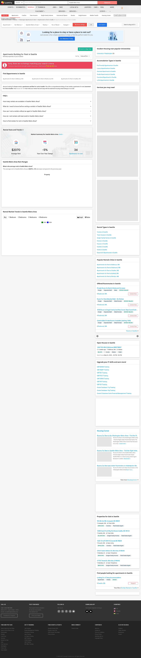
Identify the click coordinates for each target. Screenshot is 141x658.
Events (9, 7)
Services (3, 634)
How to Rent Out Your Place (7, 624)
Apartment (6, 21)
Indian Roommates (6, 15)
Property (120, 624)
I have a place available (127, 11)
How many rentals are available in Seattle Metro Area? (47, 97)
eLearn (120, 630)
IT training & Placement (43, 7)
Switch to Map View (85, 45)
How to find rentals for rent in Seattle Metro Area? (47, 117)
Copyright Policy (99, 634)
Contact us (97, 626)
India (116, 609)
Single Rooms (77, 11)
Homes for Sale (4, 636)
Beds (60, 130)
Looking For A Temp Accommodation (109, 573)
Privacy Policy (98, 630)
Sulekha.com (2, 7)
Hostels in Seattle (102, 242)
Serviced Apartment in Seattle (106, 67)
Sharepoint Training (29, 628)
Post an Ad (50, 62)
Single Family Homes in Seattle (106, 234)
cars (104, 7)
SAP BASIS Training (103, 363)
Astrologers (3, 642)
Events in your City (52, 626)
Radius (45, 21)
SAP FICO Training (102, 371)
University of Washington (105, 49)
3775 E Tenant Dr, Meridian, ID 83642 (108, 556)
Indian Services (122, 626)
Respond (133, 579)
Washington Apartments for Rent (27, 15)
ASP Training (27, 634)
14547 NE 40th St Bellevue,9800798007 (109, 343)
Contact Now (133, 290)
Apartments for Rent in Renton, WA (108, 272)
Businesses (121, 628)
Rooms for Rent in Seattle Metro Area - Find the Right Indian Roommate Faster (117, 447)
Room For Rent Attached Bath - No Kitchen (110, 295)
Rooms (68, 11)
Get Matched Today (66, 35)
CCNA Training (28, 636)
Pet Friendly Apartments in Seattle (107, 61)
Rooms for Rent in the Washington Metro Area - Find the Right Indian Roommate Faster (117, 432)
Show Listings (80, 20)
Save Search (102, 21)
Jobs (57, 7)
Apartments (14, 11)
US (116, 604)
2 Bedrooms (22, 213)
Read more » (122, 439)
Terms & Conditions (99, 628)
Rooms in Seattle (132, 327)
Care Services (67, 7)
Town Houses (31, 11)
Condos (23, 11)
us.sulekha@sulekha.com (11, 608)
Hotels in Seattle (102, 245)
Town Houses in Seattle (104, 231)
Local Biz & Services (82, 7)
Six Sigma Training (28, 632)
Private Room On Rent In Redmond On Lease (111, 284)
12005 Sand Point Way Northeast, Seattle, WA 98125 (113, 527)
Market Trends (88, 11)
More (123, 7)
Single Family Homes (44, 11)
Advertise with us (99, 632)
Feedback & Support (9, 611)
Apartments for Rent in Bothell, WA (108, 269)
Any (5, 213)
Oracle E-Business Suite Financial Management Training (114, 389)
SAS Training (27, 638)
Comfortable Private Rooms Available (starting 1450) (114, 316)
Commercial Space (58, 11)
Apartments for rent (76, 150)
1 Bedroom (12, 213)
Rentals (29, 7)
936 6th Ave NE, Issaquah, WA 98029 (108, 517)
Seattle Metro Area (32, 21)
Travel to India (74, 624)
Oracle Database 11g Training (106, 383)
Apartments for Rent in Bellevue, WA (13, 75)
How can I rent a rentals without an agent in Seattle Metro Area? (47, 107)
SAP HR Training (102, 377)
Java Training (27, 630)
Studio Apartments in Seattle (106, 70)
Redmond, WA (102, 290)
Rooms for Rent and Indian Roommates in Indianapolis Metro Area (117, 462)
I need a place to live (112, 11)
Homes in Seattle (102, 237)
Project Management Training (31, 626)
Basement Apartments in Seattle (107, 248)
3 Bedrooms (32, 213)
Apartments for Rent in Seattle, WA (71, 75)
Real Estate (113, 7)
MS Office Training (28, 640)
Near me (5, 11)
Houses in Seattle (102, 239)
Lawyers (96, 7)
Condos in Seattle (102, 228)
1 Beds (108, 575)
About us (97, 624)
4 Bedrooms (43, 213)
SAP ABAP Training (103, 365)
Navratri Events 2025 (53, 624)
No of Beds (55, 21)
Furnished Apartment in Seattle (106, 73)
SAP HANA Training (103, 374)
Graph (80, 213)
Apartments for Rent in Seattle (46, 15)
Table (87, 213)
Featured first (85, 52)
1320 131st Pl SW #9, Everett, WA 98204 (109, 537)
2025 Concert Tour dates (54, 628)
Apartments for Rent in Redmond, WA (42, 75)
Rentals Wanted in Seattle (130, 584)
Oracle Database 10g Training (106, 386)
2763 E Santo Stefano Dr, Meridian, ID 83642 (111, 547)
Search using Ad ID (130, 20)
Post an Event (51, 630)
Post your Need (36, 611)
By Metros (18, 21)
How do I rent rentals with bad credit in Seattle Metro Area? (47, 112)
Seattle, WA (101, 579)
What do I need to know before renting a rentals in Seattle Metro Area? (47, 102)
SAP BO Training (102, 368)
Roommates (19, 7)
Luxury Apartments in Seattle (106, 64)
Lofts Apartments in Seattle (105, 76)
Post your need (133, 2)
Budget (65, 21)
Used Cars (3, 632)
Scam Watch (4, 646)
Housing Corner (98, 11)
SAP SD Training (102, 380)
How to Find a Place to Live (7, 626)
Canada (117, 607)
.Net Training (27, 624)
